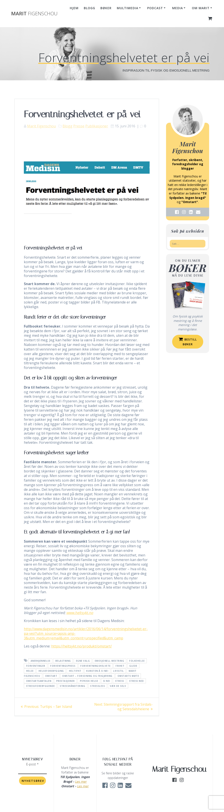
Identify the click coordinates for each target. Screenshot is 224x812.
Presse (78, 126)
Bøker (106, 8)
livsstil (118, 670)
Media (177, 8)
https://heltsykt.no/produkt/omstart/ (81, 646)
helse (30, 670)
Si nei (106, 680)
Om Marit (201, 8)
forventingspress (62, 665)
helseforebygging (51, 670)
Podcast (155, 8)
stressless (97, 685)
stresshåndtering (72, 685)
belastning (63, 660)
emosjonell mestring (109, 660)
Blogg (89, 8)
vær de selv (118, 685)
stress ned (136, 680)
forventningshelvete (95, 665)
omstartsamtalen (38, 680)
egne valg (83, 660)
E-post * (32, 764)
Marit (34, 13)
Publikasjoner (96, 126)
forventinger (35, 665)
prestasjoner (65, 680)
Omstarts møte (128, 675)
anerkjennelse (41, 660)
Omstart (51, 675)
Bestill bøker (188, 341)
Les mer (81, 781)
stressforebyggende (40, 685)
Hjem (74, 8)
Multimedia (127, 8)
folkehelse (137, 660)
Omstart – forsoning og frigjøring (87, 675)
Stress (119, 680)
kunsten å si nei (97, 670)
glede (133, 665)
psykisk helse (89, 680)
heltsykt (75, 670)
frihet (120, 665)
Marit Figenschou (41, 126)
